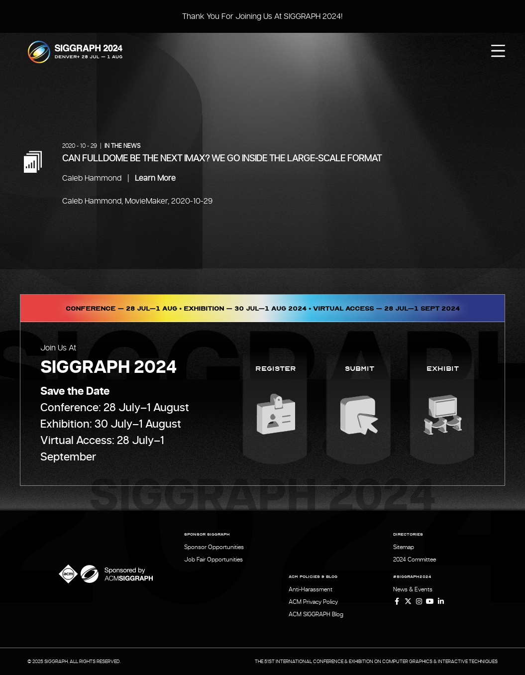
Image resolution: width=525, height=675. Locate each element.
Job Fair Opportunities (213, 559)
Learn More (155, 178)
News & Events (412, 589)
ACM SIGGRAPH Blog (316, 614)
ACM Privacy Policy (313, 602)
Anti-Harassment (310, 589)
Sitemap (403, 547)
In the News (122, 146)
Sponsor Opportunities (214, 547)
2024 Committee (414, 559)
